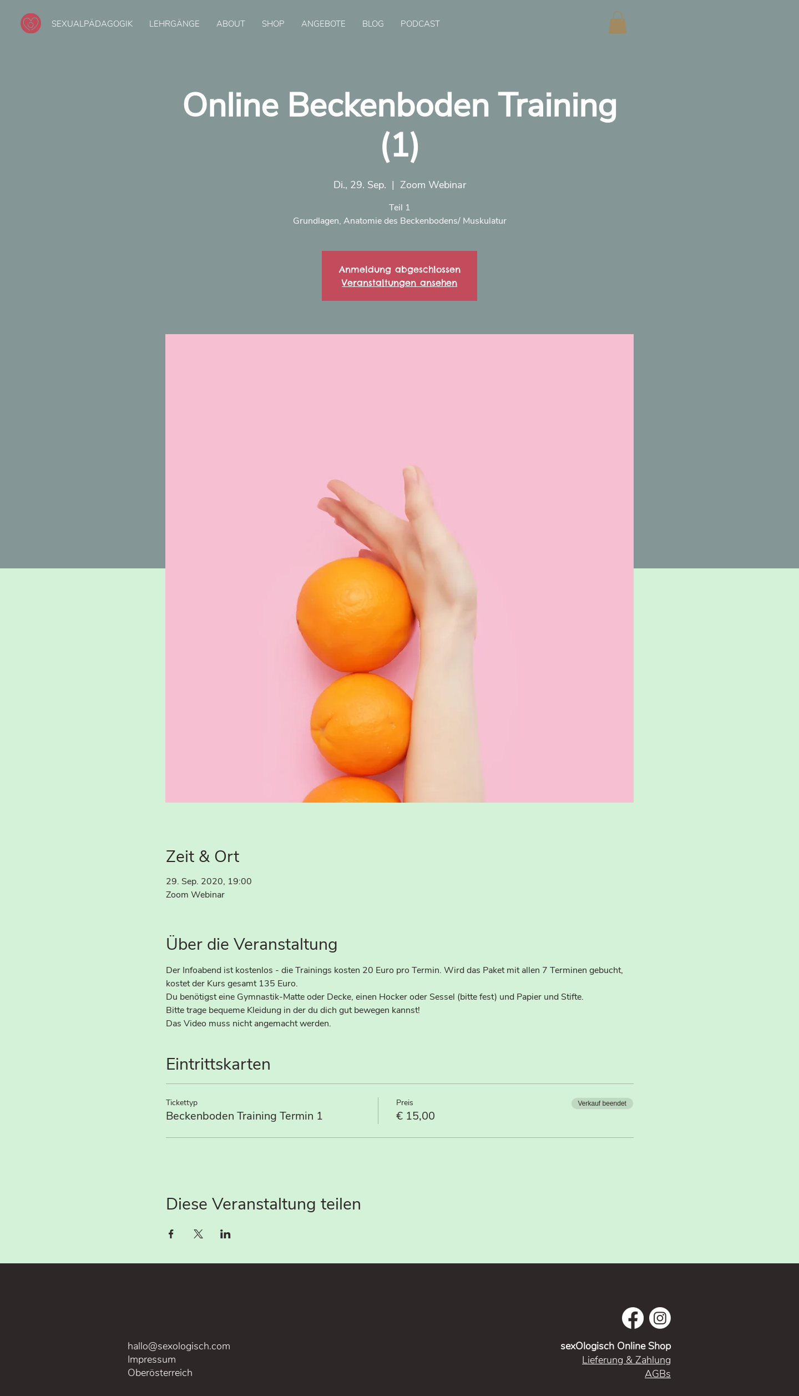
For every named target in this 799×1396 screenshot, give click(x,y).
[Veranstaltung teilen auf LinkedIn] (225, 1233)
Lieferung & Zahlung (626, 1360)
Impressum (153, 1359)
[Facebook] (633, 1318)
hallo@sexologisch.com (179, 1346)
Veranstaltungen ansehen (399, 282)
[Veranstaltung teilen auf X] (198, 1233)
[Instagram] (660, 1318)
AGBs (658, 1373)
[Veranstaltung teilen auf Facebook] (171, 1233)
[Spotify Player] (710, 23)
